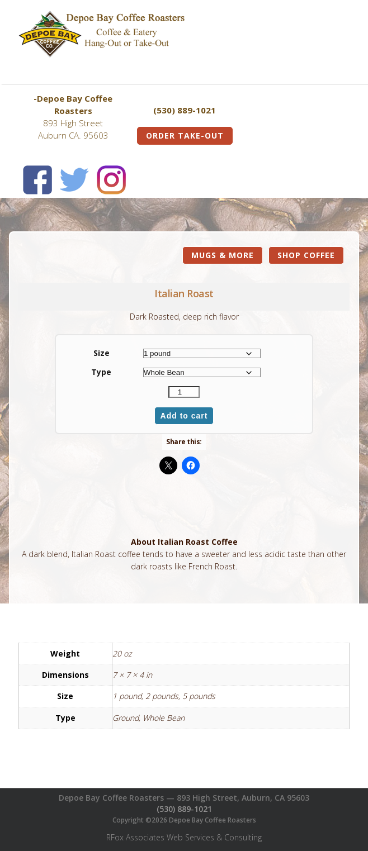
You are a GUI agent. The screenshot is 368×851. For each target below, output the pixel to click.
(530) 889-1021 (184, 809)
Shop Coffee (306, 255)
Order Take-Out (185, 135)
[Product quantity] (184, 392)
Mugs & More (222, 255)
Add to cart (184, 415)
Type (101, 372)
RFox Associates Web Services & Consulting (184, 837)
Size (101, 353)
